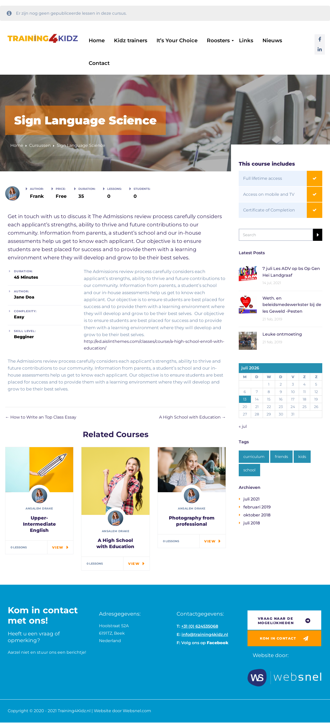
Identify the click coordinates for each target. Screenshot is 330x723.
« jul (243, 426)
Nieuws (272, 40)
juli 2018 (251, 523)
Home (97, 40)
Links (246, 40)
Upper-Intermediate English (39, 524)
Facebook (217, 642)
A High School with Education (192, 417)
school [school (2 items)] (249, 469)
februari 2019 (257, 507)
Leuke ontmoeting (282, 334)
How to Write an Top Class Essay (40, 417)
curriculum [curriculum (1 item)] (254, 456)
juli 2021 (251, 499)
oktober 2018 (256, 515)
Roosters (218, 40)
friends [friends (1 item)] (281, 456)
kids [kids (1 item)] (302, 456)
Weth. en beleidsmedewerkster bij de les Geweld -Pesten (291, 305)
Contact (99, 63)
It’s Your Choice (176, 40)
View (57, 547)
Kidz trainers (130, 40)
